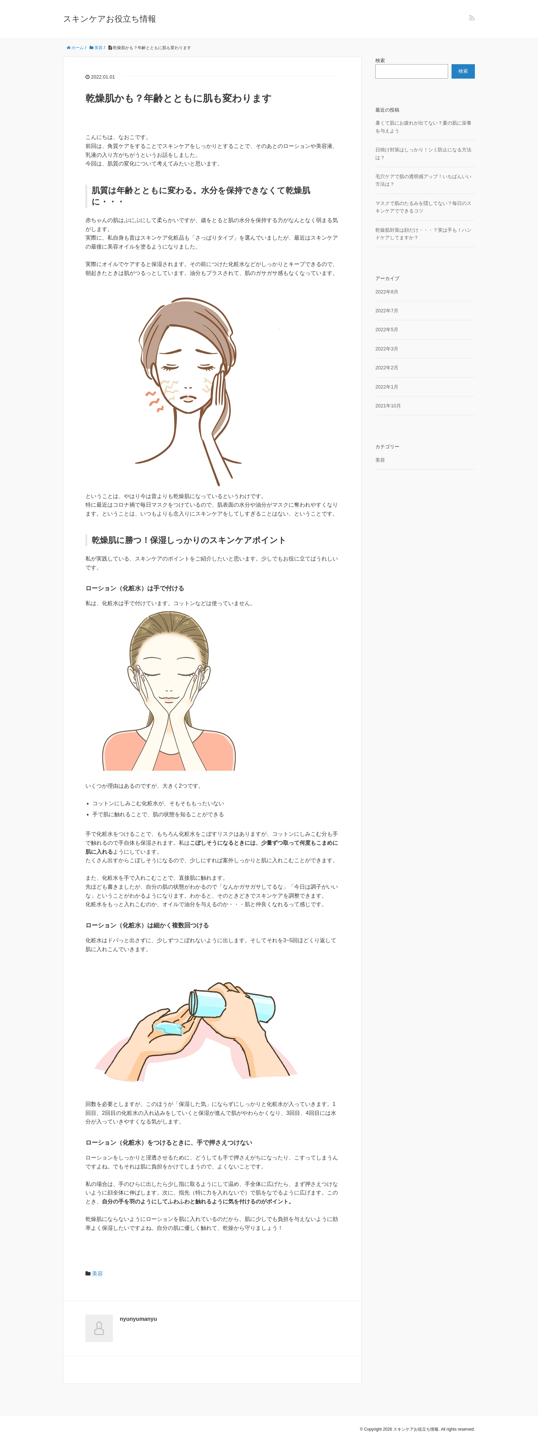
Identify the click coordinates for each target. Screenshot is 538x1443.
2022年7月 (386, 310)
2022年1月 (386, 387)
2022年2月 (386, 367)
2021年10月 (388, 405)
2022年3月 (386, 348)
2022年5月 (386, 329)
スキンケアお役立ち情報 (109, 18)
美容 (97, 1274)
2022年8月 (386, 292)
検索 (380, 60)
